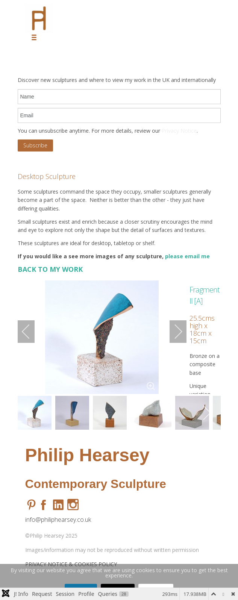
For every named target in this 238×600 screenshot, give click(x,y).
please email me (188, 256)
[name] (119, 96)
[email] (119, 115)
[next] (173, 331)
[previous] (31, 331)
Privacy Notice (179, 130)
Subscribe (35, 145)
